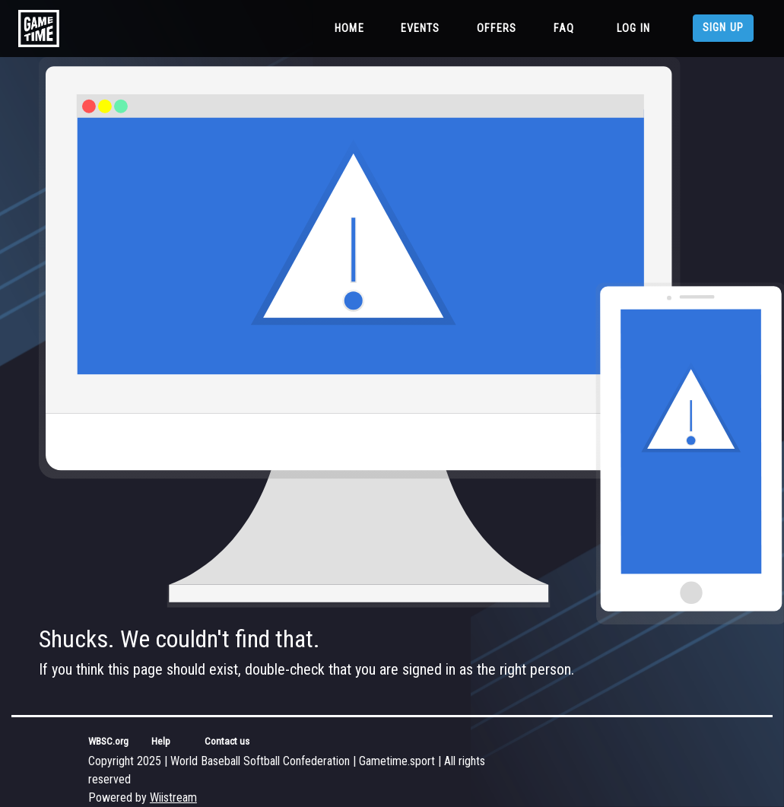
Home (352, 27)
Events (420, 28)
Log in (633, 28)
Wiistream (173, 797)
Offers (497, 28)
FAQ (564, 28)
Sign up (723, 27)
